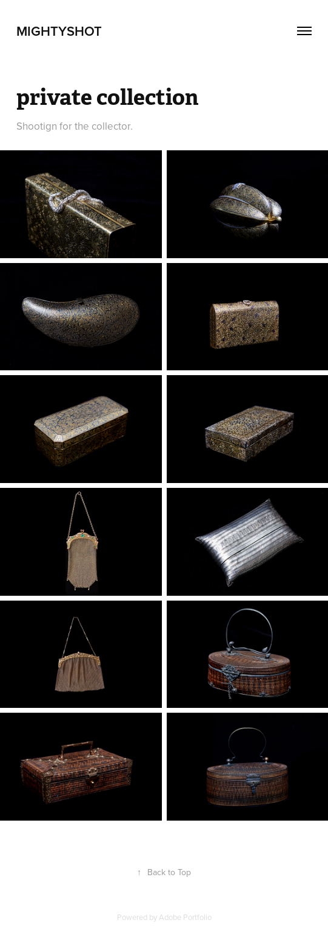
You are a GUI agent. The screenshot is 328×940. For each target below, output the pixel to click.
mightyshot (59, 31)
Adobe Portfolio (185, 917)
